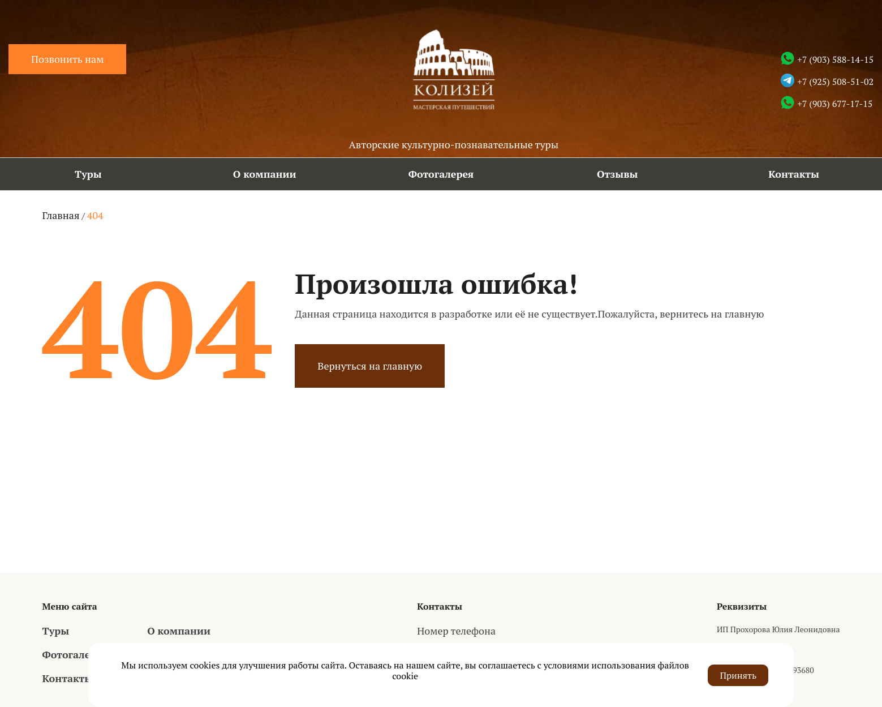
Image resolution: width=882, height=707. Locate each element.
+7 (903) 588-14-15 (835, 59)
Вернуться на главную (369, 365)
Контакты (793, 174)
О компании (264, 174)
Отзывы (617, 174)
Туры (88, 174)
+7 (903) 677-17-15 (834, 103)
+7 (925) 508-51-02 (835, 81)
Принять (738, 675)
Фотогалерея (441, 174)
